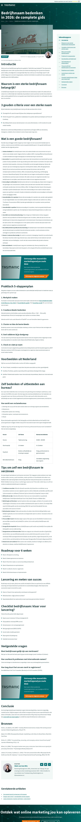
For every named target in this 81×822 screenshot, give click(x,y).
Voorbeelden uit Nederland (69, 59)
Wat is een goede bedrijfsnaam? (66, 52)
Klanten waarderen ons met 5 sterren (67, 1)
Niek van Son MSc (31, 56)
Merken (11, 21)
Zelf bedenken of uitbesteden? (66, 62)
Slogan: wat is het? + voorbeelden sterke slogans (16, 796)
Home (2, 21)
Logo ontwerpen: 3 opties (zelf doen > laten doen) (16, 799)
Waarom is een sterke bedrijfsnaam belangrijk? (68, 43)
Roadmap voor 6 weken (68, 70)
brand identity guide (23, 303)
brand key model (37, 303)
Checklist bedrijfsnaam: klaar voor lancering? (69, 78)
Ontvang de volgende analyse (36, 276)
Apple (10, 194)
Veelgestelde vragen (67, 82)
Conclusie (64, 84)
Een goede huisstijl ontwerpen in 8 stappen (15, 794)
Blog (7, 21)
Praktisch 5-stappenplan (68, 56)
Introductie (65, 40)
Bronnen (64, 87)
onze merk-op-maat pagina (11, 717)
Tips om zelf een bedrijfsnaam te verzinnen (69, 66)
